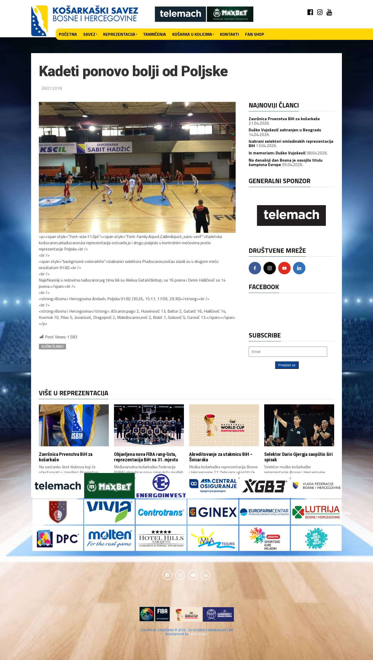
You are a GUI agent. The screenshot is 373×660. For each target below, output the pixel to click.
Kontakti (229, 34)
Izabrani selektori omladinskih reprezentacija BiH (291, 143)
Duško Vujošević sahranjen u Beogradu (285, 130)
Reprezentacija (119, 34)
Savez (89, 34)
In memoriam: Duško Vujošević (277, 153)
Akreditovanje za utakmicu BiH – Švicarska (221, 457)
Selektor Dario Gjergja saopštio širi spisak (298, 457)
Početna (68, 34)
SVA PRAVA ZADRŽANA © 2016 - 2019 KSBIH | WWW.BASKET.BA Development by (186, 632)
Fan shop (254, 34)
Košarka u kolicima (192, 34)
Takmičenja (154, 34)
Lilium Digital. (198, 634)
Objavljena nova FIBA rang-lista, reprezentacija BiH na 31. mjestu (146, 457)
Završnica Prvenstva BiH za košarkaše (284, 119)
